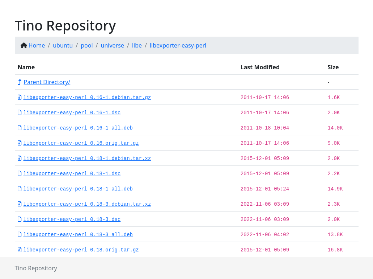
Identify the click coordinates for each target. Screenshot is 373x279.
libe (137, 45)
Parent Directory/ (44, 82)
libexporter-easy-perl (178, 45)
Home (37, 45)
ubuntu (63, 45)
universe (112, 45)
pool (87, 45)
